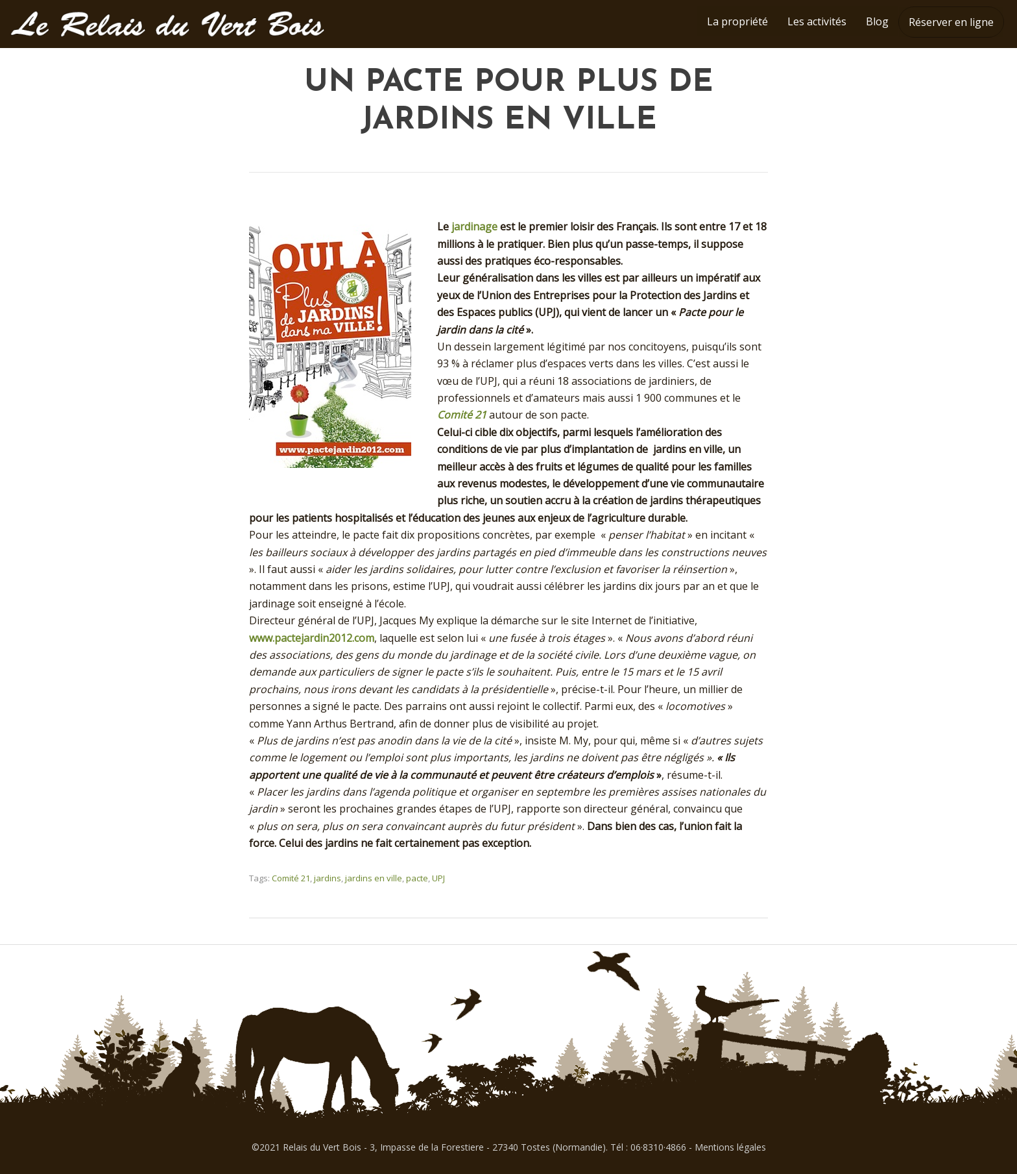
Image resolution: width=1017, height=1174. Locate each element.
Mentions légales (730, 1147)
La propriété (737, 21)
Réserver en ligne (951, 22)
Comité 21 (461, 415)
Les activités (816, 21)
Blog (877, 21)
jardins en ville (373, 878)
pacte (417, 878)
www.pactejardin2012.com (311, 638)
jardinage (474, 226)
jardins (327, 878)
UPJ (438, 878)
